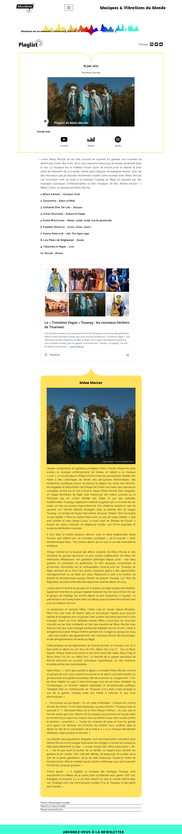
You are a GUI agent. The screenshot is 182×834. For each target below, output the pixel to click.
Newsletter (108, 31)
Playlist (28, 44)
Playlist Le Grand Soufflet (52, 806)
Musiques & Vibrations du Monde (133, 7)
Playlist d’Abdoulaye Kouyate (55, 802)
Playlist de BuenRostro (51, 809)
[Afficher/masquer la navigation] (68, 8)
